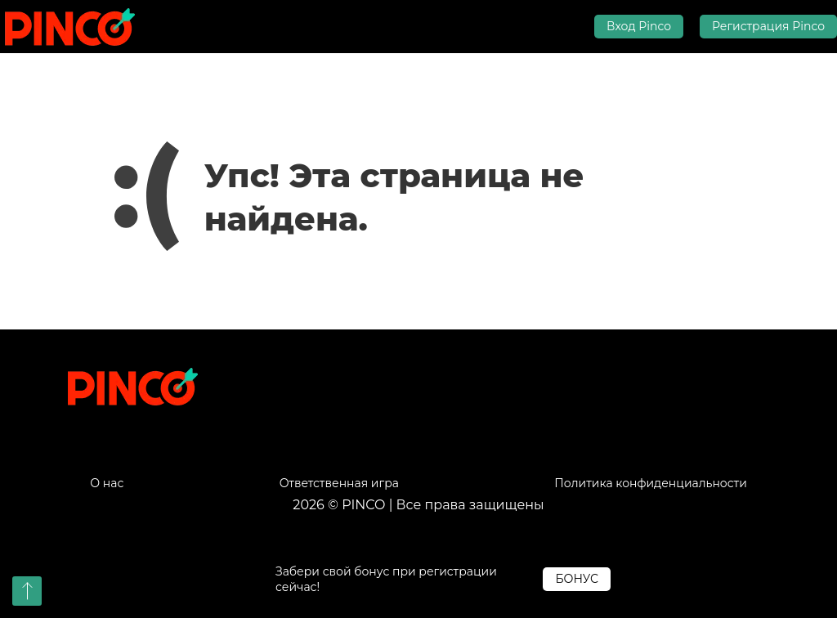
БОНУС (576, 578)
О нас (106, 483)
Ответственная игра (339, 483)
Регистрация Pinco (768, 26)
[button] (27, 591)
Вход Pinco (638, 26)
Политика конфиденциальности (650, 483)
